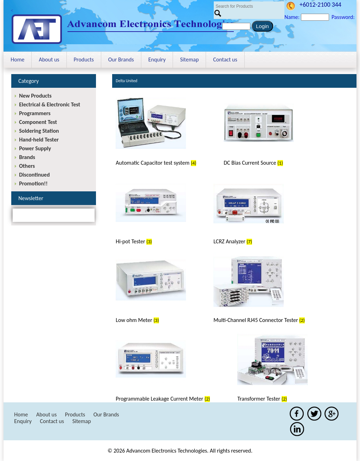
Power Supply (35, 148)
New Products (35, 95)
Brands (27, 157)
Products (84, 59)
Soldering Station (39, 130)
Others (27, 166)
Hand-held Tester (39, 139)
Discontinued (34, 174)
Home (17, 59)
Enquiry (157, 59)
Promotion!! (33, 183)
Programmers (34, 113)
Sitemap (189, 59)
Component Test (38, 122)
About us (49, 59)
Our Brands (121, 59)
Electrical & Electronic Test (49, 104)
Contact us (225, 59)
